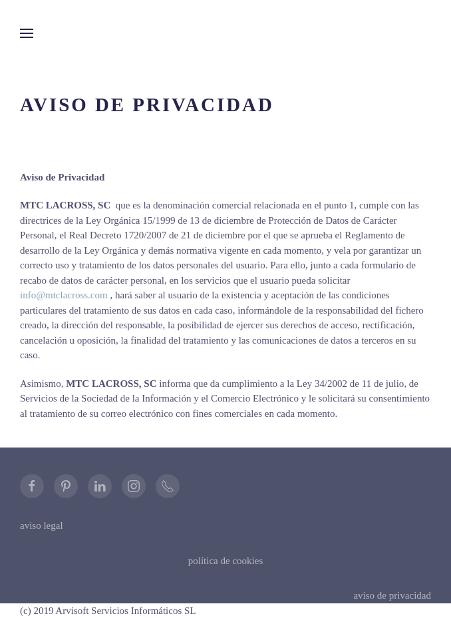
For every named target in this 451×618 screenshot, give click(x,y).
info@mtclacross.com (64, 295)
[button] (26, 33)
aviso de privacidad (392, 595)
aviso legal (41, 525)
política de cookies (225, 560)
